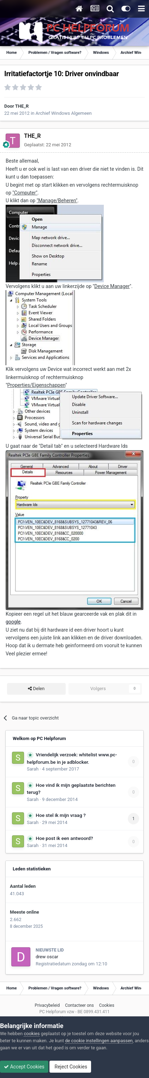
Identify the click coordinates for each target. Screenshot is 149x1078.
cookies (32, 1033)
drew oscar (47, 956)
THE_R (22, 106)
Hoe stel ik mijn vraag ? (60, 815)
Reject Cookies (70, 1066)
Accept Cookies (24, 1066)
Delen (36, 688)
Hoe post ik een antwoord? (64, 838)
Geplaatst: (47, 144)
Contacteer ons (79, 1005)
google (13, 622)
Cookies (106, 1005)
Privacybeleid (47, 1005)
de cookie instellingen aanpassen (99, 1040)
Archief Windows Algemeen (64, 113)
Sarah (32, 769)
